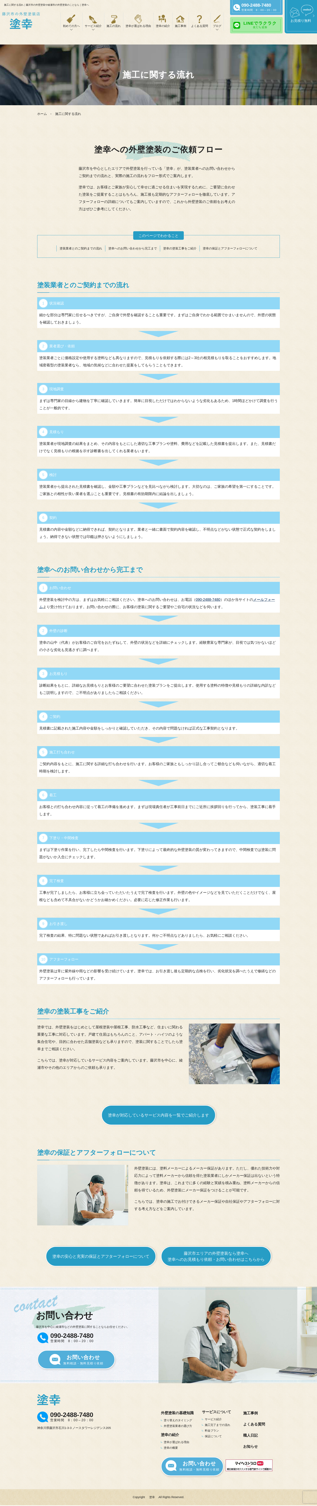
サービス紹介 (213, 1419)
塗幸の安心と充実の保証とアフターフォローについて (100, 1256)
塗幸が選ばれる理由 (138, 26)
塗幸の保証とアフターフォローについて (230, 248)
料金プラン (212, 1430)
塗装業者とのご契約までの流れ (81, 248)
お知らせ (250, 1446)
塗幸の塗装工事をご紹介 (180, 248)
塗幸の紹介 (163, 26)
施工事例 (180, 26)
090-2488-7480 (208, 600)
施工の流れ (114, 26)
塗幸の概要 (171, 1447)
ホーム (42, 114)
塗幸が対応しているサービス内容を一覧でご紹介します (158, 1115)
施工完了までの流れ (217, 1424)
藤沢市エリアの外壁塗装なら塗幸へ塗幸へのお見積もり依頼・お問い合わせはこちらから (216, 1256)
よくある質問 (199, 26)
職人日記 (250, 1435)
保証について (213, 1436)
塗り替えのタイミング (178, 1420)
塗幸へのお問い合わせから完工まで (132, 248)
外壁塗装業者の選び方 (178, 1426)
